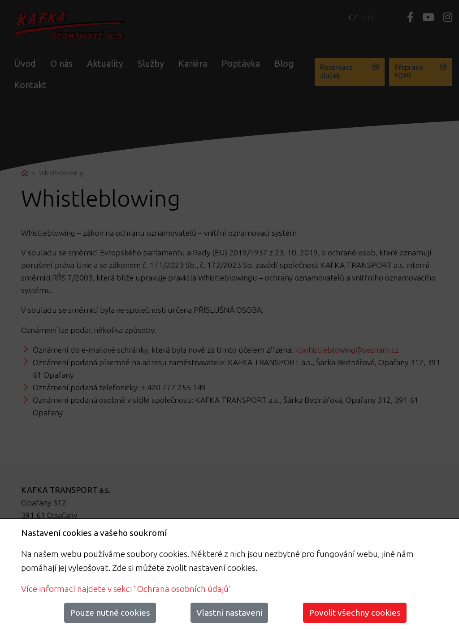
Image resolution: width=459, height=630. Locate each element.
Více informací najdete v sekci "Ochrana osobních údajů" (126, 589)
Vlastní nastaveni (229, 612)
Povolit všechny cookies (355, 612)
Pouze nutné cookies (110, 612)
